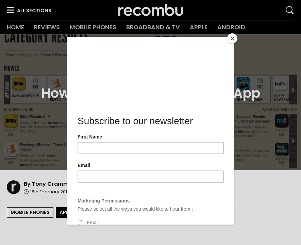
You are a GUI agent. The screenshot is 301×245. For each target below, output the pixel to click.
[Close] (232, 38)
